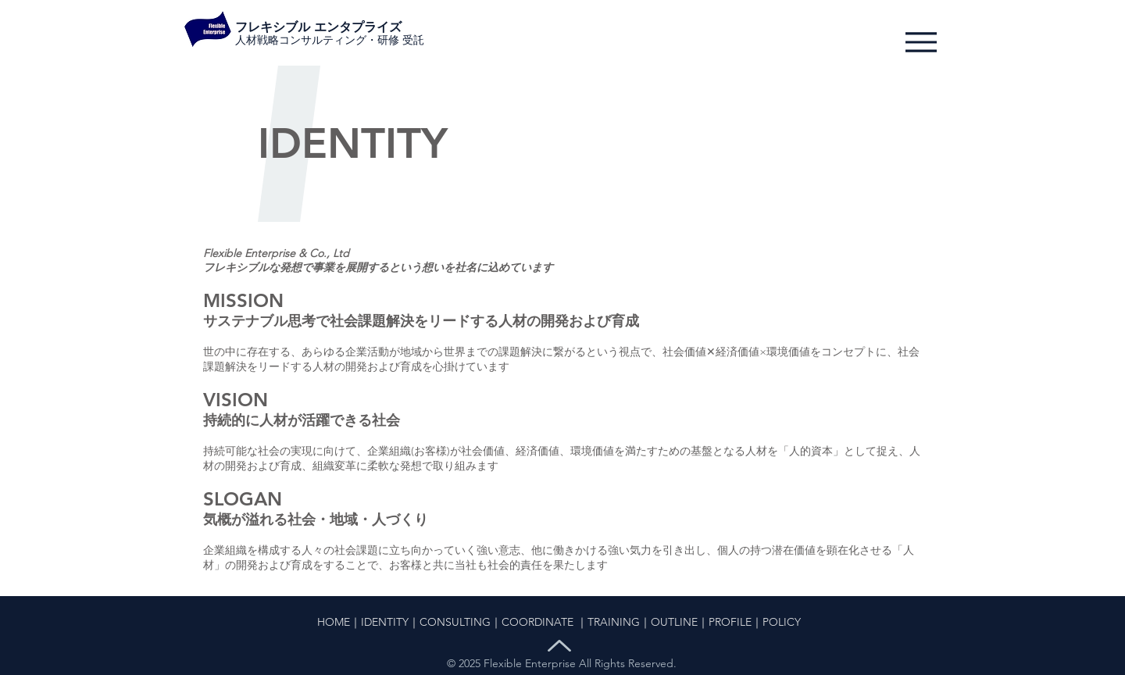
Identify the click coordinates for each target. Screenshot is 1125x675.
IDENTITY (385, 622)
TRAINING (614, 622)
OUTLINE (674, 622)
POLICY (781, 622)
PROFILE (730, 622)
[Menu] (921, 42)
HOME (333, 622)
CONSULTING (455, 622)
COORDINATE (537, 622)
